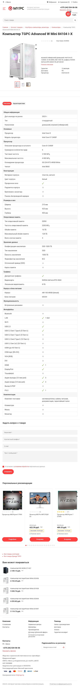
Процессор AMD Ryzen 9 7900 (12, 514)
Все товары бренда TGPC (12, 555)
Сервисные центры (34, 623)
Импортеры (32, 625)
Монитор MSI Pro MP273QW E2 (39, 515)
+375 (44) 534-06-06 (68, 7)
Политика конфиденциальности (61, 682)
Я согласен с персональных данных (25, 466)
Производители (33, 628)
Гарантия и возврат (61, 631)
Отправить (8, 471)
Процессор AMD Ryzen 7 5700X (65, 515)
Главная (5, 27)
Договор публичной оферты (38, 631)
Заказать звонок (65, 10)
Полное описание (47, 64)
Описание (7, 103)
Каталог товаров (16, 27)
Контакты (5, 625)
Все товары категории (11, 552)
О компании (6, 623)
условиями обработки (21, 466)
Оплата (56, 628)
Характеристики (19, 103)
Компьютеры (56, 27)
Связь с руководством (62, 623)
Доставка (57, 625)
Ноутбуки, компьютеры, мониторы (37, 27)
